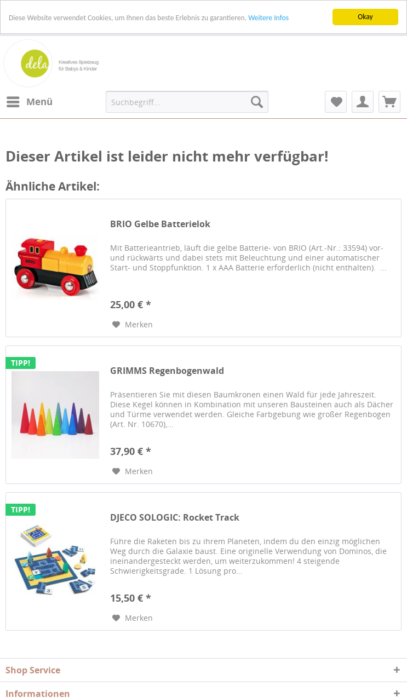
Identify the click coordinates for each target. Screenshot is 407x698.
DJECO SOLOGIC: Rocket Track (174, 517)
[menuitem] (29, 102)
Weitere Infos (268, 17)
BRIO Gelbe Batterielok (160, 224)
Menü (30, 100)
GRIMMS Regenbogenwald (167, 371)
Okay (365, 16)
